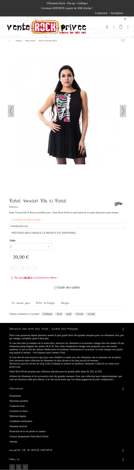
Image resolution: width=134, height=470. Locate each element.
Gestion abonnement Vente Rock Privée (28, 436)
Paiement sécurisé (18, 426)
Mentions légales (17, 416)
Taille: (12, 240)
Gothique (47, 314)
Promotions (15, 396)
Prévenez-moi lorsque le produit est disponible (44, 233)
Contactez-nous (17, 406)
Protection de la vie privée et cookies (27, 431)
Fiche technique (45, 303)
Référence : (14, 207)
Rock (59, 314)
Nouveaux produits (18, 401)
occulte (91, 314)
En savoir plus (21, 303)
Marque (65, 303)
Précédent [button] (11, 111)
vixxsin (79, 314)
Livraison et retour (18, 411)
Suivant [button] (123, 111)
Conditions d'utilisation (20, 421)
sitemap (13, 441)
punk (69, 314)
